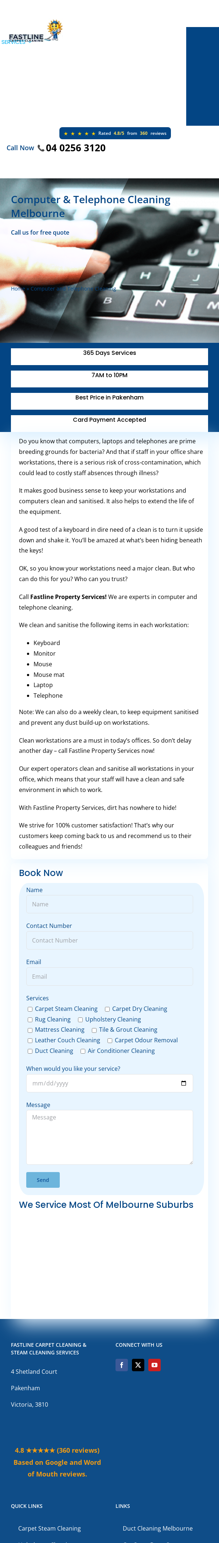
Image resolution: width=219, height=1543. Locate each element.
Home (18, 288)
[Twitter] (138, 1365)
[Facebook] (122, 1365)
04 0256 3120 (76, 147)
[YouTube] (154, 1365)
